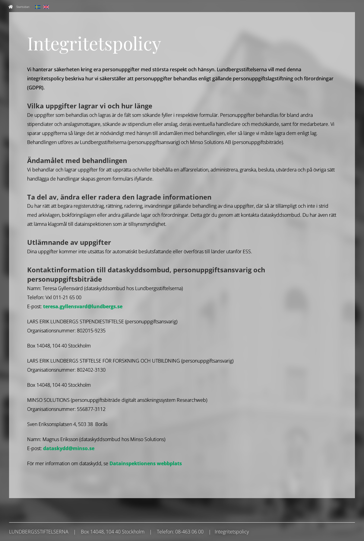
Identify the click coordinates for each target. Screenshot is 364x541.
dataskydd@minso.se (68, 448)
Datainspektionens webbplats (145, 463)
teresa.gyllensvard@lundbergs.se (82, 306)
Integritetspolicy (232, 531)
